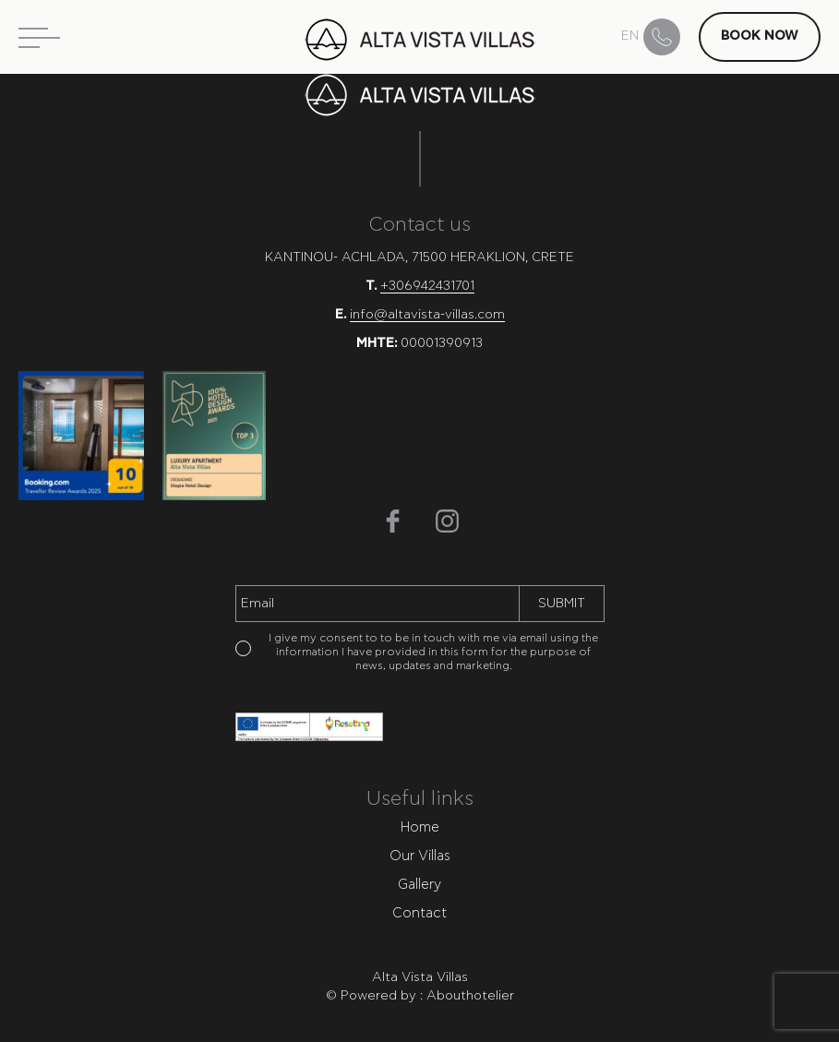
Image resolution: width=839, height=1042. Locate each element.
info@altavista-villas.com (427, 314)
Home (420, 827)
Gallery (419, 885)
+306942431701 (427, 286)
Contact (419, 913)
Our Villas (420, 856)
